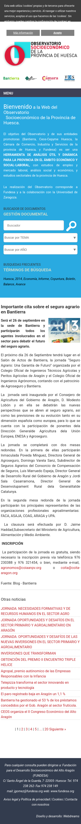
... (40, 729)
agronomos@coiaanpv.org (21, 568)
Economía (30, 279)
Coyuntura (57, 279)
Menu (8, 93)
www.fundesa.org (62, 791)
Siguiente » (57, 729)
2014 (18, 279)
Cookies (57, 799)
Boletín (70, 279)
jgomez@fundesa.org (28, 791)
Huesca (8, 279)
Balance (8, 284)
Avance (20, 284)
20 (46, 729)
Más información (23, 32)
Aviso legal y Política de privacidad (27, 799)
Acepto (58, 32)
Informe (43, 279)
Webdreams (71, 816)
